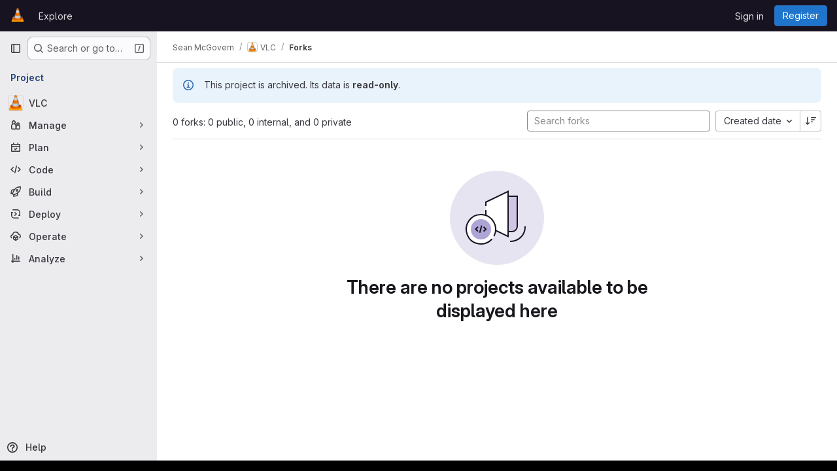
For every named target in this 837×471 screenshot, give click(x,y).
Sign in (749, 16)
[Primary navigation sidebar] (15, 48)
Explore (56, 16)
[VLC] (78, 102)
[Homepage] (17, 15)
